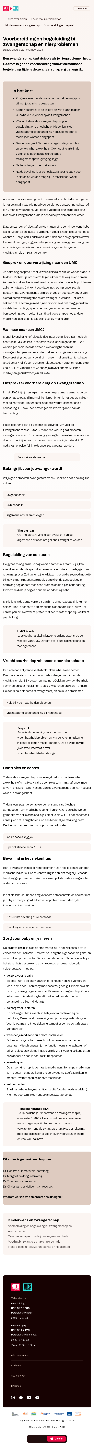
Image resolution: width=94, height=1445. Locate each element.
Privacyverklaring (55, 1420)
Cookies (70, 1420)
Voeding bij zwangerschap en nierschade (34, 1241)
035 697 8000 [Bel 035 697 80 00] (20, 1308)
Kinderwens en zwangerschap (22, 25)
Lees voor (82, 8)
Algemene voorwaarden (32, 1420)
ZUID (62, 1427)
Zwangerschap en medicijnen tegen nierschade (38, 1236)
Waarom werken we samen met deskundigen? (33, 1197)
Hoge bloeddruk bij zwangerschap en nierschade (39, 1246)
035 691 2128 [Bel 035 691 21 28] (20, 1330)
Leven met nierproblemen (46, 19)
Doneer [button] (56, 1438)
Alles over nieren (17, 19)
